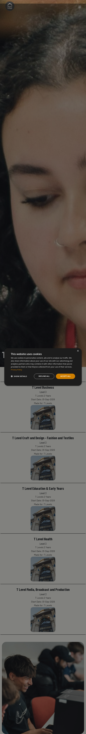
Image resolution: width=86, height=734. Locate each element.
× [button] (78, 351)
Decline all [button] (43, 376)
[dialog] (43, 367)
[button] (19, 376)
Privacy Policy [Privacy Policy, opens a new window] (16, 370)
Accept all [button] (65, 376)
